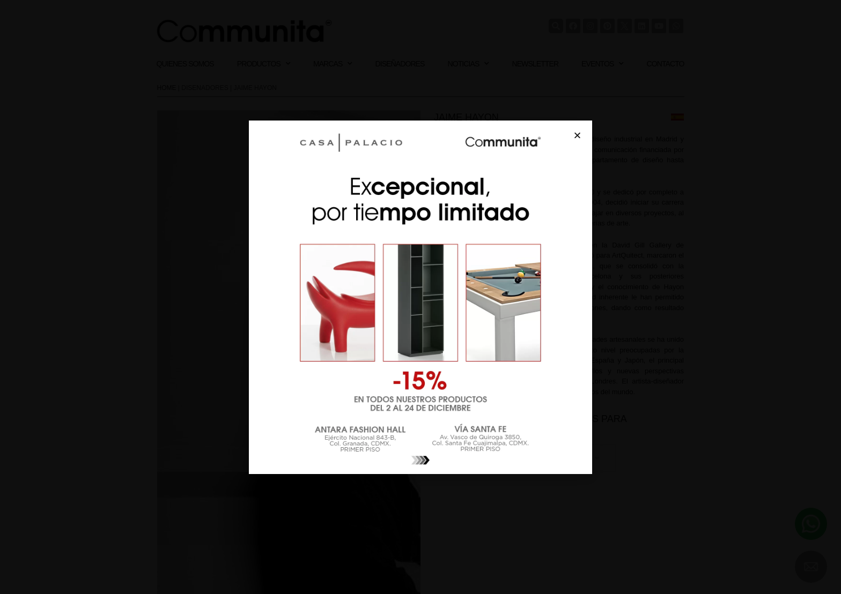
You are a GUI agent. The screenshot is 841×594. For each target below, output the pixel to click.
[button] (577, 135)
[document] (420, 297)
